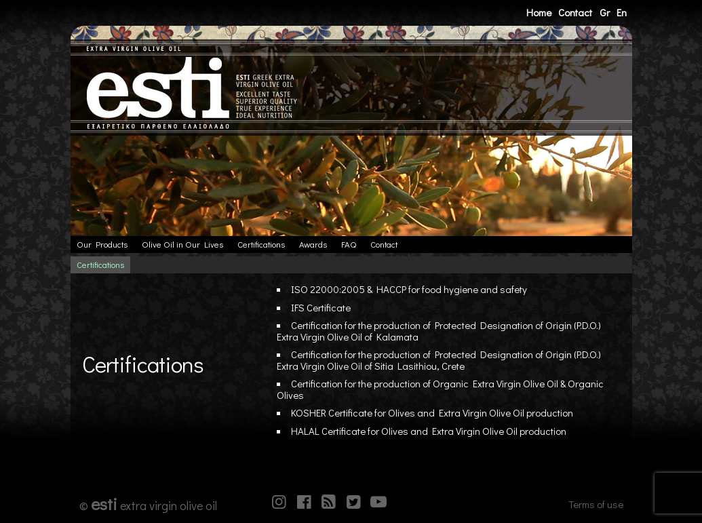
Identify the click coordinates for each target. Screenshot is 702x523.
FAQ (348, 244)
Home (538, 12)
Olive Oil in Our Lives (182, 244)
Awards (313, 244)
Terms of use (595, 504)
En (622, 12)
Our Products (102, 244)
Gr (605, 12)
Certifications (261, 244)
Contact (575, 12)
